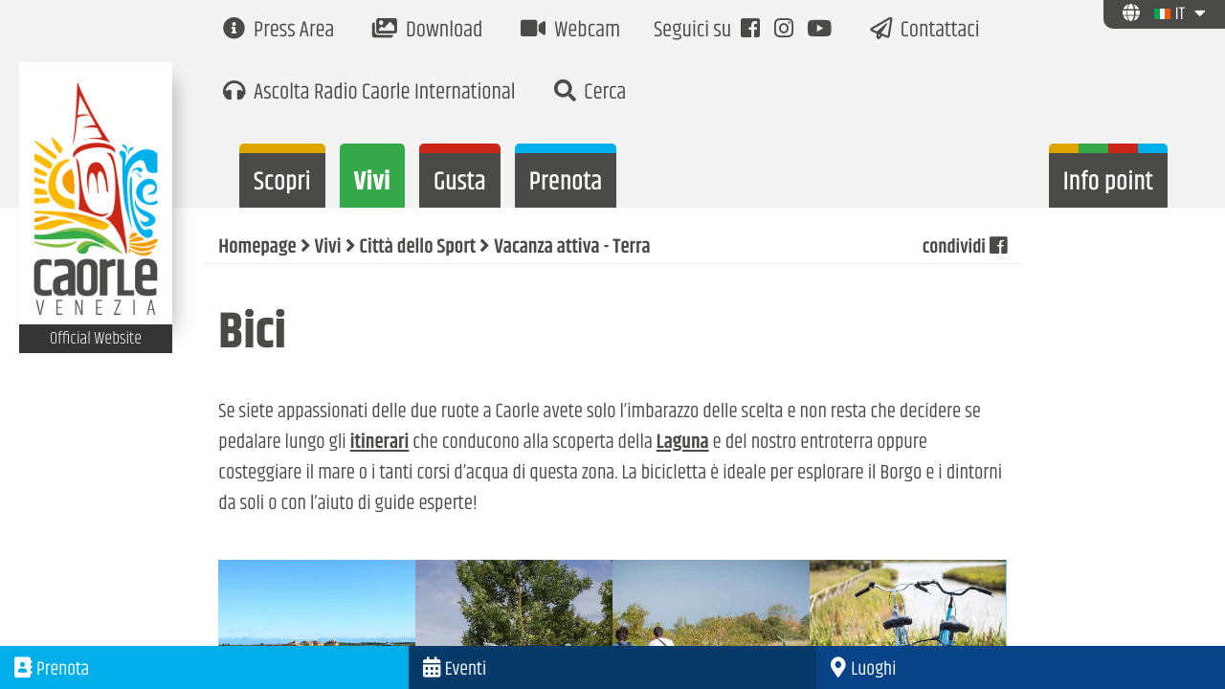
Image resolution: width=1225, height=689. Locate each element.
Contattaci (925, 31)
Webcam (570, 31)
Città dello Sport (418, 248)
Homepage (257, 248)
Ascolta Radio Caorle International (369, 93)
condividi (962, 248)
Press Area (278, 31)
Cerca (590, 93)
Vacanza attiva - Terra (572, 248)
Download (427, 31)
